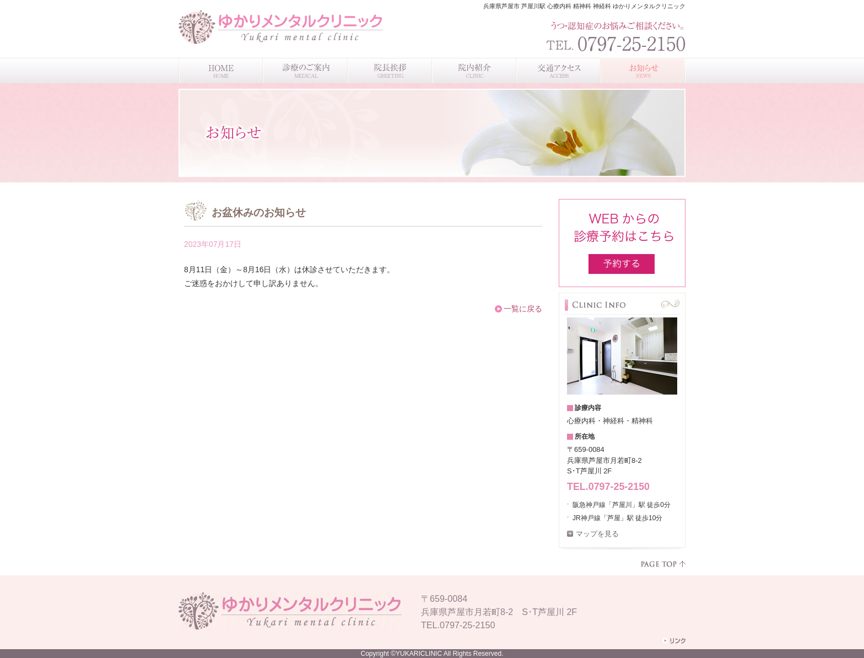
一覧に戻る (523, 308)
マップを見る (597, 534)
